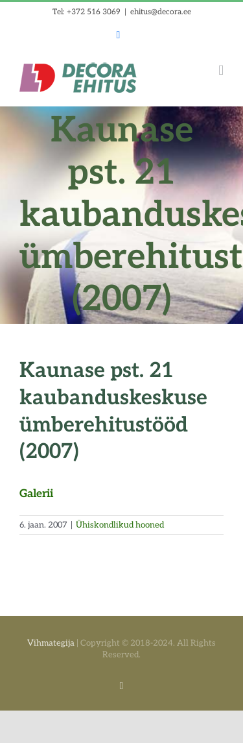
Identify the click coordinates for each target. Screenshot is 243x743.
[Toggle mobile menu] (221, 70)
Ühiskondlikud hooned (120, 525)
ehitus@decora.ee (160, 12)
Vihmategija (51, 643)
